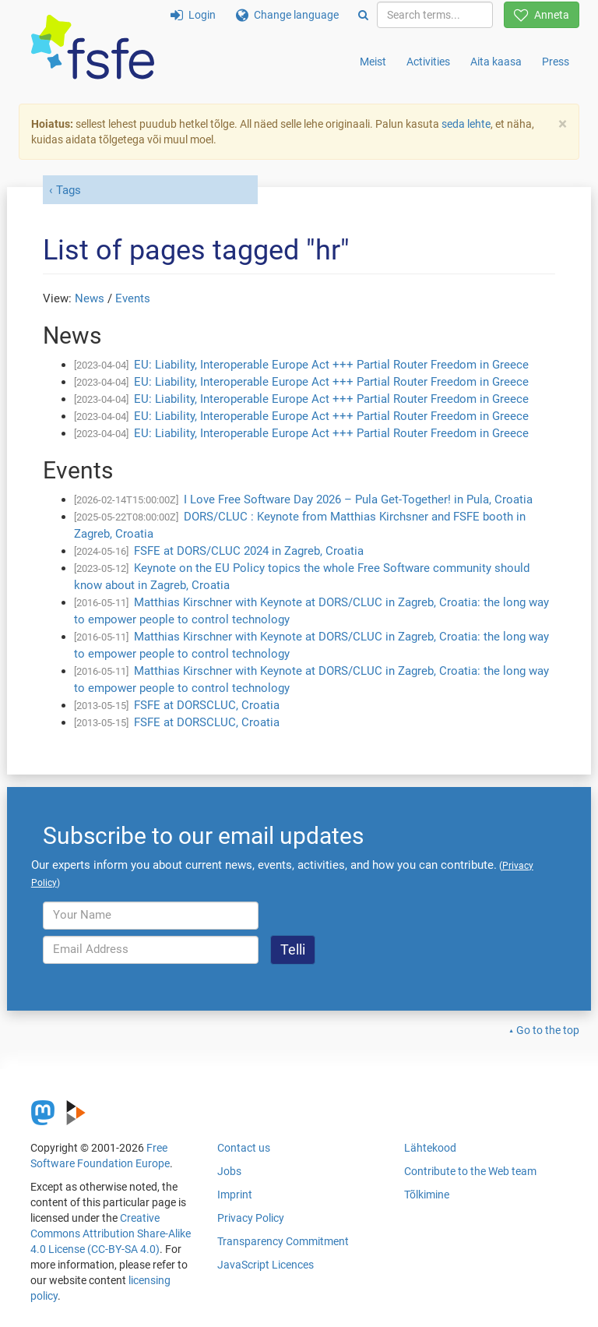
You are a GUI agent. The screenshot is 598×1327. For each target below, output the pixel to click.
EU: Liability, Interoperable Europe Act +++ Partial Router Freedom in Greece (331, 365)
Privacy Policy (250, 1218)
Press (555, 61)
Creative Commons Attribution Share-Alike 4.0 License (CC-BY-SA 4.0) (110, 1233)
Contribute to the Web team (470, 1171)
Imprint (234, 1194)
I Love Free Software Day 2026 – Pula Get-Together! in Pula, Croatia (358, 499)
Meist (373, 61)
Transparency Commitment (283, 1241)
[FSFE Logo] (92, 48)
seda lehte (466, 124)
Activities (428, 61)
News (89, 298)
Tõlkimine (426, 1194)
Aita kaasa (496, 61)
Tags (68, 190)
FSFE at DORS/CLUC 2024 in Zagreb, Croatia (249, 551)
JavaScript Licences (265, 1264)
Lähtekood (430, 1148)
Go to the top (547, 1030)
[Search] (363, 14)
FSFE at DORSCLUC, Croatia (207, 705)
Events (132, 298)
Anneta (541, 15)
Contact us (243, 1148)
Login (193, 15)
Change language (287, 15)
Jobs (229, 1171)
